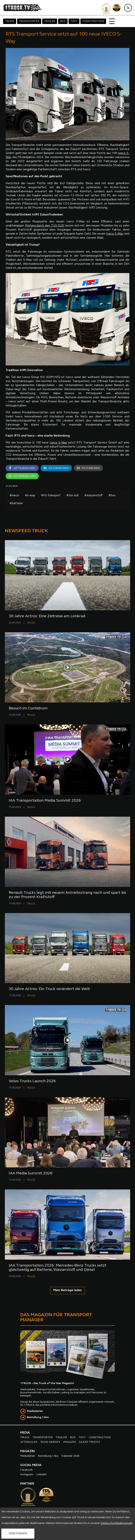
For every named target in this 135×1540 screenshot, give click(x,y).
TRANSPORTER (29, 21)
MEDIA (25, 1432)
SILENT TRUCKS (89, 1442)
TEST (74, 21)
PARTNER (27, 1483)
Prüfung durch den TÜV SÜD (44, 225)
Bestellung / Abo (38, 1417)
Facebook (26, 1469)
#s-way (30, 495)
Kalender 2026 (70, 1456)
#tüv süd (72, 495)
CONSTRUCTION (93, 21)
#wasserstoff (93, 495)
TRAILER (49, 21)
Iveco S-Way (114, 233)
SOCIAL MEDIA (31, 1465)
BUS (63, 21)
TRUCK (9, 21)
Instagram (26, 1474)
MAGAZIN (69, 1442)
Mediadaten (35, 1411)
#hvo (112, 495)
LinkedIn (41, 1474)
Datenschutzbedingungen (116, 1523)
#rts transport (50, 495)
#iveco (14, 495)
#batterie (16, 503)
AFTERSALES (28, 1442)
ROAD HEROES (50, 1442)
